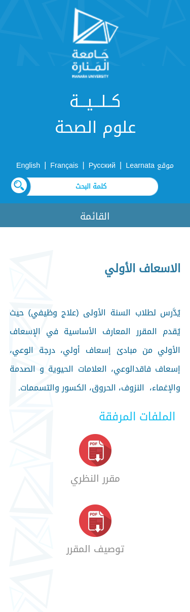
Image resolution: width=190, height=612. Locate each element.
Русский (102, 165)
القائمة (95, 216)
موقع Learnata (150, 165)
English (28, 165)
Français (64, 165)
